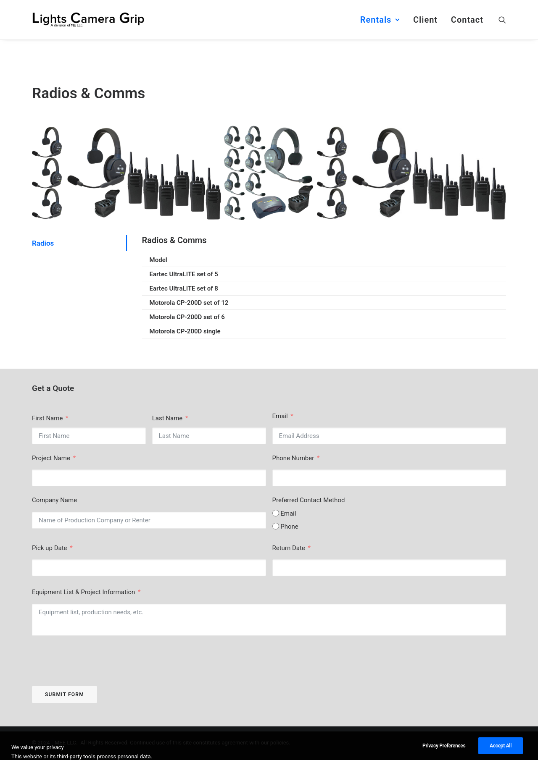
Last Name (167, 418)
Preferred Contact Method (308, 500)
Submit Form (64, 694)
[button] (502, 19)
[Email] (275, 513)
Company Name (54, 500)
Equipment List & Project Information (84, 592)
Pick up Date (49, 548)
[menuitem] (380, 19)
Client (425, 20)
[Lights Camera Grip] (88, 19)
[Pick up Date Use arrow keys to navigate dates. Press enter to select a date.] (149, 567)
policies (279, 744)
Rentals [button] (380, 20)
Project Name (51, 458)
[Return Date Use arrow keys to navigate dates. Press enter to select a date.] (389, 567)
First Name (47, 418)
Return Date (289, 548)
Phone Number (293, 458)
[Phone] (275, 526)
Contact (467, 20)
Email (280, 416)
